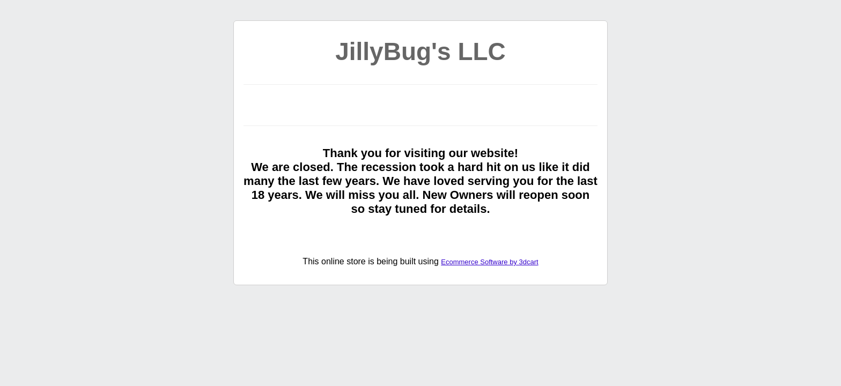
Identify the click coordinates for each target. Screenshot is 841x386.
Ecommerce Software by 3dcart (489, 262)
